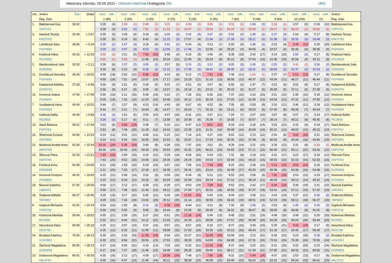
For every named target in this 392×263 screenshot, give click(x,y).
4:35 (103, 255)
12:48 (145, 59)
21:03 (166, 220)
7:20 (124, 169)
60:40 (273, 149)
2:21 (253, 144)
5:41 (124, 109)
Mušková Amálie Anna (53, 144)
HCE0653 (45, 240)
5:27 (146, 215)
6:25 (124, 139)
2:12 (124, 185)
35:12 (230, 59)
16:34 (166, 59)
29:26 (145, 149)
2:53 (296, 74)
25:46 (123, 149)
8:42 (146, 39)
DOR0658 (45, 169)
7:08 (124, 190)
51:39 (252, 250)
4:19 (146, 245)
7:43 (103, 154)
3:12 (274, 84)
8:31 (231, 255)
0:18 (317, 24)
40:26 (295, 109)
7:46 (231, 74)
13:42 (145, 200)
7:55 (146, 54)
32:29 (188, 220)
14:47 (166, 109)
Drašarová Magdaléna (53, 255)
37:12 (230, 179)
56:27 (76, 195)
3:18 (146, 34)
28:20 (230, 49)
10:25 (145, 179)
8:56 (124, 240)
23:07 (188, 139)
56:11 (295, 200)
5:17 (124, 119)
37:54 (252, 59)
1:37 (124, 64)
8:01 (210, 124)
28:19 (209, 179)
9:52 (124, 159)
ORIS (322, 3)
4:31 (274, 154)
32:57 (273, 49)
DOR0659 (45, 250)
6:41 (189, 114)
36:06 (76, 44)
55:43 (295, 230)
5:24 (124, 39)
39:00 (273, 210)
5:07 (124, 49)
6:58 (167, 235)
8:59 (189, 154)
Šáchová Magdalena (52, 245)
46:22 (209, 149)
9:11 (146, 119)
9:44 (231, 195)
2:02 (124, 74)
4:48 (274, 215)
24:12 (188, 99)
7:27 (124, 250)
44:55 (230, 190)
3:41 (167, 44)
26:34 (209, 59)
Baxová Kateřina (49, 185)
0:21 (317, 134)
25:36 (209, 119)
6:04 (274, 185)
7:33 (231, 205)
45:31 (273, 129)
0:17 (317, 34)
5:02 (124, 29)
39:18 (252, 179)
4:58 (146, 255)
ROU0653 (45, 59)
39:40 (209, 250)
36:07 (252, 210)
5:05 (103, 94)
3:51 (274, 94)
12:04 (166, 49)
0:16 (317, 64)
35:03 (209, 190)
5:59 (210, 154)
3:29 (274, 144)
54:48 (76, 165)
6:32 (124, 230)
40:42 (273, 139)
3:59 (103, 205)
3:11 (210, 64)
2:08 (124, 175)
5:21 (103, 165)
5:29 (167, 154)
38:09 (209, 220)
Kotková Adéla (48, 114)
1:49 (124, 34)
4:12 (210, 44)
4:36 (146, 185)
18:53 (209, 29)
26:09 (252, 29)
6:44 (189, 205)
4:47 (167, 114)
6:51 (167, 215)
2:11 (124, 94)
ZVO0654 (45, 99)
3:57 (167, 64)
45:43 (252, 230)
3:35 (103, 34)
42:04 (230, 159)
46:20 (273, 179)
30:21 (166, 260)
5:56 (146, 195)
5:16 (124, 69)
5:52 (231, 34)
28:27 (273, 29)
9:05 (146, 89)
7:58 (210, 185)
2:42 (253, 54)
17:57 (188, 39)
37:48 (252, 139)
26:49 (209, 210)
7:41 (210, 74)
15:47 (188, 29)
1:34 (124, 24)
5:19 (146, 165)
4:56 (103, 185)
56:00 (76, 225)
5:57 (167, 165)
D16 (169, 3)
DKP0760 (45, 159)
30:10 (230, 89)
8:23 (146, 49)
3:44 (103, 104)
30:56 (273, 69)
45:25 (252, 169)
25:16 (209, 109)
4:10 (167, 74)
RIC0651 (45, 220)
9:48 (231, 215)
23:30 (188, 129)
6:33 (124, 179)
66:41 (76, 255)
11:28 (145, 129)
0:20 (317, 44)
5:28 (167, 144)
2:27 (274, 34)
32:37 (295, 69)
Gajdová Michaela (50, 205)
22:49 (188, 59)
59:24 (295, 220)
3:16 (146, 44)
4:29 (103, 195)
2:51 (253, 215)
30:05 (252, 49)
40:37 (252, 79)
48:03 (295, 129)
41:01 (76, 205)
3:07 (274, 114)
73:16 (273, 240)
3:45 (210, 54)
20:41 (209, 69)
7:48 (189, 255)
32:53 (76, 64)
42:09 (252, 129)
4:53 (124, 59)
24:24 (230, 29)
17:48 (188, 49)
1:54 (296, 34)
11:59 (145, 235)
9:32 (189, 245)
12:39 (145, 169)
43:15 (76, 54)
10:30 (145, 139)
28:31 (252, 69)
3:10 (253, 94)
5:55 (124, 210)
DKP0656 (45, 139)
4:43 (167, 104)
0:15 (317, 144)
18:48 (166, 250)
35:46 (295, 49)
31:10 (209, 79)
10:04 (145, 109)
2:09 (124, 154)
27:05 (188, 190)
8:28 (231, 144)
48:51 (252, 200)
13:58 (166, 119)
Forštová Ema (48, 165)
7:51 (146, 29)
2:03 (253, 104)
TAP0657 (45, 200)
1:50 (296, 54)
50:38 (273, 169)
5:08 (146, 94)
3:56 (103, 84)
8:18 (146, 69)
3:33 (167, 34)
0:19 (317, 114)
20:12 (166, 200)
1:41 (296, 64)
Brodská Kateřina (50, 235)
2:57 (274, 74)
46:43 (230, 200)
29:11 (252, 39)
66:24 (295, 260)
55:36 (273, 220)
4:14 (146, 154)
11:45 (145, 260)
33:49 (76, 34)
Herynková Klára (50, 225)
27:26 (230, 39)
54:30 (295, 169)
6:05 (231, 64)
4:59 (103, 74)
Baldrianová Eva (49, 24)
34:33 (209, 159)
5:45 (210, 195)
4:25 (103, 175)
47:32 (295, 99)
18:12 (166, 190)
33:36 (209, 230)
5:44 (189, 44)
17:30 (188, 69)
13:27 (166, 89)
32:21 (230, 109)
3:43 (274, 195)
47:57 (230, 220)
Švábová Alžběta (50, 195)
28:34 (188, 159)
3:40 (146, 144)
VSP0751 (45, 29)
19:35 (166, 159)
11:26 (188, 215)
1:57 (296, 24)
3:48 (296, 215)
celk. (112, 14)
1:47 (124, 44)
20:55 (145, 240)
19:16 (102, 144)
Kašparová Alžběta (51, 84)
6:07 (189, 104)
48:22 (76, 124)
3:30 (296, 185)
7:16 (124, 99)
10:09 (230, 235)
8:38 (231, 54)
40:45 (295, 210)
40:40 (76, 114)
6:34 (189, 175)
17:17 (166, 79)
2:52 (274, 44)
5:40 (210, 215)
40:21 (295, 119)
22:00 (209, 49)
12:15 (166, 39)
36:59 (209, 200)
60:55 (76, 245)
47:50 (76, 94)
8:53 (231, 175)
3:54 (146, 114)
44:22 (252, 159)
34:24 (252, 109)
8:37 (231, 225)
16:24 (166, 179)
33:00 (230, 119)
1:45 (253, 24)
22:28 (188, 210)
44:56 (273, 99)
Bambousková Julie (51, 64)
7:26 (189, 94)
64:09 (230, 240)
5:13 (274, 165)
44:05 (76, 134)
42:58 (295, 59)
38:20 (188, 240)
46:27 (295, 79)
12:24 (145, 99)
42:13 (230, 230)
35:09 (273, 89)
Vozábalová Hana (50, 104)
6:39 (167, 205)
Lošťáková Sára (49, 44)
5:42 (189, 34)
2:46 (296, 104)
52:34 (273, 200)
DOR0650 (45, 69)
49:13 (295, 179)
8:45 (124, 220)
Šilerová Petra (48, 154)
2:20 (253, 124)
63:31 (273, 260)
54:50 (230, 149)
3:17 (124, 195)
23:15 (209, 89)
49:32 (76, 175)
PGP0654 (45, 109)
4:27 (210, 134)
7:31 (231, 154)
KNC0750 (45, 39)
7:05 (231, 104)
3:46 (167, 54)
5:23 (167, 134)
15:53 (166, 139)
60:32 (295, 250)
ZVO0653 (45, 179)
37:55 (230, 99)
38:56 (230, 79)
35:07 (252, 119)
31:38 (273, 39)
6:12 (189, 74)
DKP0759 (45, 149)
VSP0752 (45, 210)
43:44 (295, 139)
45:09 (209, 260)
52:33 (76, 154)
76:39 (295, 240)
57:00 (273, 250)
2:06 (253, 175)
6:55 (231, 84)
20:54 (188, 109)
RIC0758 (45, 230)
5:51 (189, 84)
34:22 (230, 210)
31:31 (209, 129)
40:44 (76, 104)
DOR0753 (45, 89)
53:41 (273, 190)
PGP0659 (45, 79)
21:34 (209, 39)
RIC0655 (45, 119)
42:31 (188, 149)
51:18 (273, 230)
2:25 (274, 64)
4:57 (210, 114)
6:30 (124, 144)
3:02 (103, 54)
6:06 (146, 74)
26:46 (230, 69)
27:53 (166, 240)
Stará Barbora (48, 124)
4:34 (189, 24)
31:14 (188, 200)
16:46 (166, 99)
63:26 (76, 144)
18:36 (166, 169)
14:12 (145, 220)
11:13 (166, 29)
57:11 (252, 149)
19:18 (188, 89)
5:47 (124, 89)
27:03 (188, 230)
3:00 (124, 245)
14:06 (145, 159)
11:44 (145, 190)
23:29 (188, 79)
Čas (76, 14)
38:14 (273, 119)
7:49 (124, 129)
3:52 (296, 165)
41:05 (252, 99)
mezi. (102, 14)
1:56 (124, 205)
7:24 (231, 114)
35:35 (230, 139)
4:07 (274, 255)
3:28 (103, 24)
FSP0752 (45, 129)
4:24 (103, 134)
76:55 (76, 235)
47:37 (252, 190)
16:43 (166, 129)
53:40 (230, 260)
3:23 (296, 235)
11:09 (145, 230)
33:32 (295, 39)
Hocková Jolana (49, 94)
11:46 (145, 250)
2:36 (296, 94)
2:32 (296, 124)
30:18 (209, 99)
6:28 (167, 185)
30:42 (76, 24)
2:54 (274, 134)
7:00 (210, 255)
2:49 (146, 24)
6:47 (189, 124)
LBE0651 (45, 190)
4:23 (146, 104)
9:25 (231, 165)
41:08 (273, 59)
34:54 (166, 149)
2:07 (253, 114)
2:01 (124, 134)
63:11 (295, 149)
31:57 (252, 89)
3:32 (296, 245)
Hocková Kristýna (50, 175)
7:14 (189, 134)
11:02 (188, 195)
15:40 (209, 235)
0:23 (317, 245)
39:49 (230, 129)
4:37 (146, 225)
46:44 (76, 74)
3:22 (167, 24)
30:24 (295, 29)
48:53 (273, 159)
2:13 (253, 134)
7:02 (274, 175)
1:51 (124, 54)
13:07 (145, 79)
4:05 (146, 134)
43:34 (273, 79)
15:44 (166, 210)
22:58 (188, 179)
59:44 (76, 215)
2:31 (296, 144)
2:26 (124, 235)
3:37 (210, 34)
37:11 (295, 89)
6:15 (189, 54)
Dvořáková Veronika (52, 74)
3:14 (274, 54)
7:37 (231, 94)
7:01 (124, 79)
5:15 (189, 64)
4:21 (210, 205)
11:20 (209, 245)
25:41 (188, 169)
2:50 (124, 215)
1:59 (124, 165)
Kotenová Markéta (51, 215)
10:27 (188, 235)
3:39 (103, 64)
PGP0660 (45, 49)
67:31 (252, 240)
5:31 (231, 24)
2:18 (274, 24)
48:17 (230, 250)
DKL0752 (45, 260)
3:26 (103, 114)
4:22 (167, 84)
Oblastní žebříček (132, 3)
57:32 (76, 185)
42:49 (230, 169)
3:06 (210, 24)
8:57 (189, 225)
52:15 (295, 159)
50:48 (252, 220)
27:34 (209, 139)
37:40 (273, 109)
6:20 (231, 44)
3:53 (103, 124)
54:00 (209, 240)
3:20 (103, 44)
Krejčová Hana (48, 54)
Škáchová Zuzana (50, 134)
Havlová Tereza (49, 34)
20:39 (188, 119)
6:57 (167, 225)
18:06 (166, 230)
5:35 (274, 225)
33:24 (209, 169)
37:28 (76, 84)
